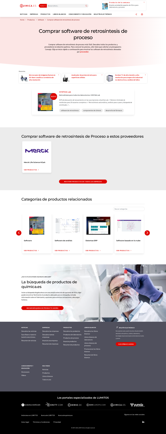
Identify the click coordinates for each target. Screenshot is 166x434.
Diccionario (25, 372)
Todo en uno (46, 380)
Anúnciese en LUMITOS (29, 415)
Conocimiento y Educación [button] (80, 14)
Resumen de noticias (28, 340)
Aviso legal (25, 422)
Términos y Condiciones (41, 422)
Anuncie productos (70, 341)
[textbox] (129, 209)
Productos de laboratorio (72, 335)
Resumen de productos (71, 345)
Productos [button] (45, 14)
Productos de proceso (71, 338)
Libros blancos (47, 376)
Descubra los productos (71, 331)
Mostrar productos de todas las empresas (83, 181)
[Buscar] (86, 6)
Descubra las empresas (50, 331)
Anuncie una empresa (50, 340)
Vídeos (23, 375)
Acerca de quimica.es (65, 415)
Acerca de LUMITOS (48, 415)
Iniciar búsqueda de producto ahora (42, 308)
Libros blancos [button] (59, 14)
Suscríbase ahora (126, 344)
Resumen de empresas (50, 344)
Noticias (45, 369)
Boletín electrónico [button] (103, 14)
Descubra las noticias (28, 331)
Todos (42, 6)
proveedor (84, 52)
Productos (46, 373)
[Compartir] (136, 14)
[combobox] (129, 209)
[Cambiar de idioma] (142, 14)
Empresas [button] (34, 14)
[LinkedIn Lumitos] (143, 422)
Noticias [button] (23, 14)
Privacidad (57, 422)
